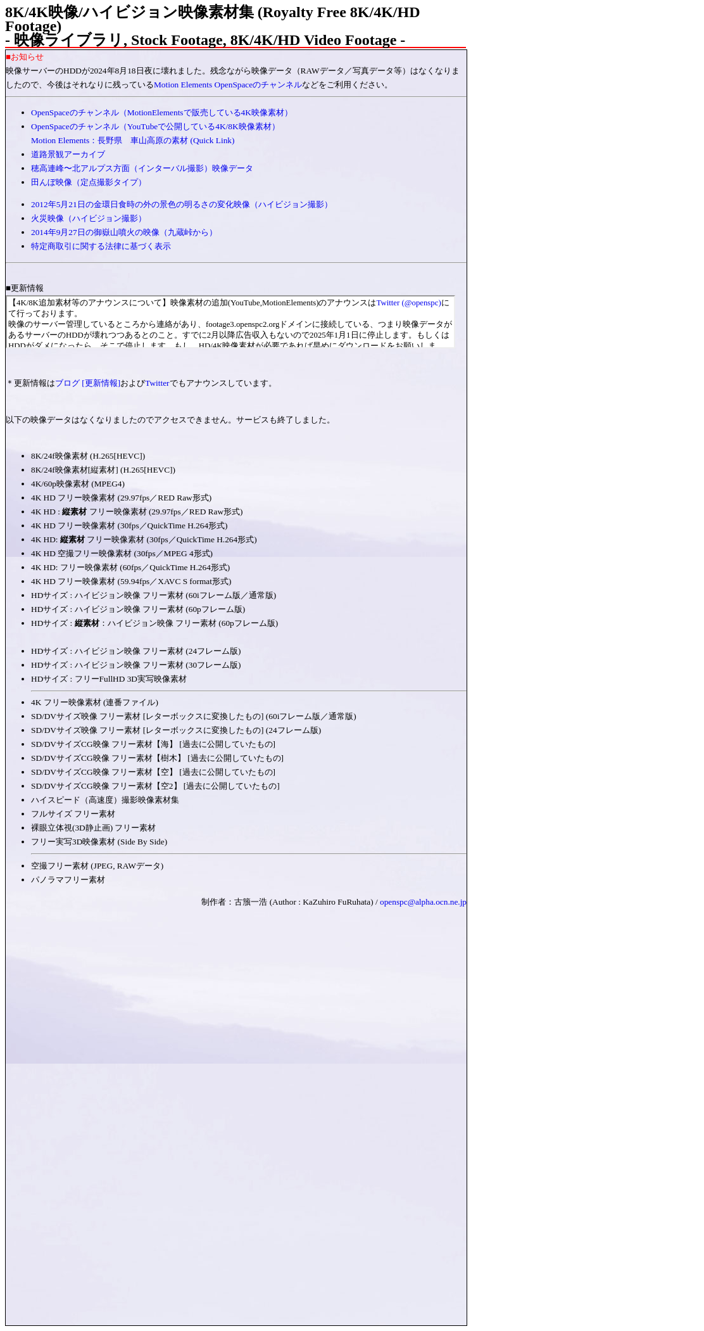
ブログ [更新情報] (87, 383)
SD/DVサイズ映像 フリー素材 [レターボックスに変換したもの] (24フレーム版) (176, 730)
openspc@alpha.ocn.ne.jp (423, 902)
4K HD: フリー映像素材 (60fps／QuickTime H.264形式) (130, 567)
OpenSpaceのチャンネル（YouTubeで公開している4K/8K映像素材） (155, 126)
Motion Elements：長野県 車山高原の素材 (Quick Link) (132, 140)
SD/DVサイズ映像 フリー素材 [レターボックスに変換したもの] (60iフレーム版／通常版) (193, 716)
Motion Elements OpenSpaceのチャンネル (228, 84)
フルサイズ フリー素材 (73, 813)
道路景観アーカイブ (68, 154)
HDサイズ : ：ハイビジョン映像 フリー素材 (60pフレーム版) (158, 623)
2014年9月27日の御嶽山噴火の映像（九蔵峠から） (124, 232)
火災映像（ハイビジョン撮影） (88, 218)
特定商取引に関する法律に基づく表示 (101, 246)
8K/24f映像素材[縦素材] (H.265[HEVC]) (103, 469)
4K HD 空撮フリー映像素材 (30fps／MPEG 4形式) (122, 553)
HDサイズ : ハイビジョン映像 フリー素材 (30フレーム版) (136, 665)
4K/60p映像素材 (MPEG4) (78, 483)
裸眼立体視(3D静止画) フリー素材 (93, 827)
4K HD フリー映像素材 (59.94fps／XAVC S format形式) (131, 581)
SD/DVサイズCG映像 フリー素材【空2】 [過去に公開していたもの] (155, 786)
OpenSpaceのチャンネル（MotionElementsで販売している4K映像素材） (161, 112)
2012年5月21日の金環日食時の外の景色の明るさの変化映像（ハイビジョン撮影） (181, 204)
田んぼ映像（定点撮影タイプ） (88, 182)
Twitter (157, 383)
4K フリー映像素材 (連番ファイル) (94, 702)
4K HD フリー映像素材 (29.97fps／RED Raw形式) (121, 497)
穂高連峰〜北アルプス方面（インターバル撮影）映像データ (142, 168)
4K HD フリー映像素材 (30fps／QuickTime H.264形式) (129, 525)
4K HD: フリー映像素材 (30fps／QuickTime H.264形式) (144, 539)
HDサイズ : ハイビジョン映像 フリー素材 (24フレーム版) (136, 651)
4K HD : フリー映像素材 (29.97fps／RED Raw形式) (137, 511)
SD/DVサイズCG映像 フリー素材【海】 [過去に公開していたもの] (153, 744)
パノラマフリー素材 (68, 879)
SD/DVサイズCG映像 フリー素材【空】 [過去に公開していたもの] (153, 772)
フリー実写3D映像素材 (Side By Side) (99, 841)
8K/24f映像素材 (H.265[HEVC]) (88, 456)
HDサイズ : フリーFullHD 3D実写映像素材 (109, 679)
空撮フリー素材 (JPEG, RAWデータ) (97, 865)
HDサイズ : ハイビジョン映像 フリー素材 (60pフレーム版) (138, 609)
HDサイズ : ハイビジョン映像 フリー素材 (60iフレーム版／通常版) (153, 595)
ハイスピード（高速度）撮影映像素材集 (105, 800)
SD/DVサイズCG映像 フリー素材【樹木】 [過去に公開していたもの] (157, 758)
